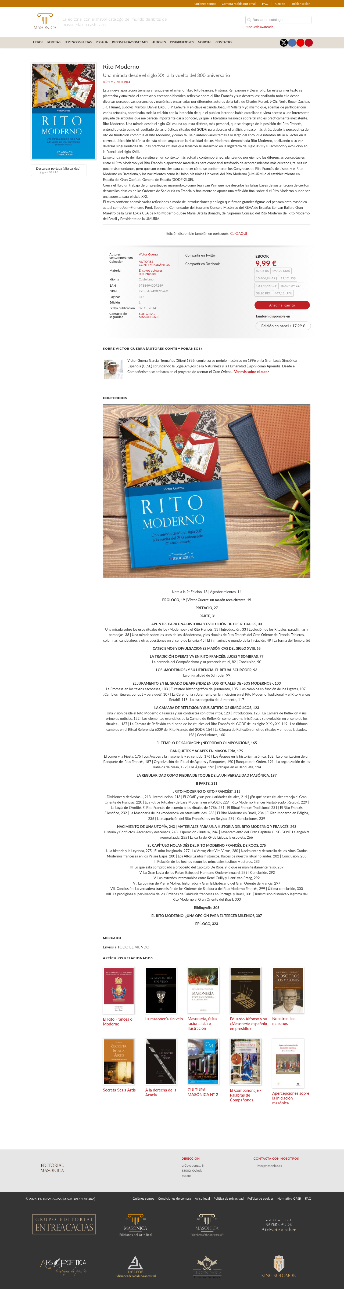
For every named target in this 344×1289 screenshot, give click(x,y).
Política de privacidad (229, 1198)
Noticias (204, 42)
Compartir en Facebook (202, 264)
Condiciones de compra (174, 1198)
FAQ (265, 4)
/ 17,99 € (283, 325)
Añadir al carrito (282, 305)
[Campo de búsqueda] (278, 20)
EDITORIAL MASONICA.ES (149, 315)
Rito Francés (147, 274)
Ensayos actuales (151, 270)
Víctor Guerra (117, 82)
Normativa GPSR (289, 1198)
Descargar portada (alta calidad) (58, 170)
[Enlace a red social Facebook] (292, 43)
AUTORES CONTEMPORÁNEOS (154, 263)
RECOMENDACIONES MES (130, 42)
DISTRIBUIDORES (182, 42)
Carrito (280, 4)
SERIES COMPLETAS (77, 42)
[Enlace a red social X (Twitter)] (284, 43)
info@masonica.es (269, 1166)
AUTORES (159, 42)
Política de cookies (261, 1198)
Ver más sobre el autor (251, 372)
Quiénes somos (205, 4)
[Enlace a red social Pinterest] (309, 43)
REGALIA (102, 42)
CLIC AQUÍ (238, 233)
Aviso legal (202, 1198)
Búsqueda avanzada (259, 27)
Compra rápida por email (239, 4)
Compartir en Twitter (200, 255)
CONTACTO (224, 42)
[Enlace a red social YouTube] (300, 43)
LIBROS (38, 42)
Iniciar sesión (301, 4)
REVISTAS (53, 42)
